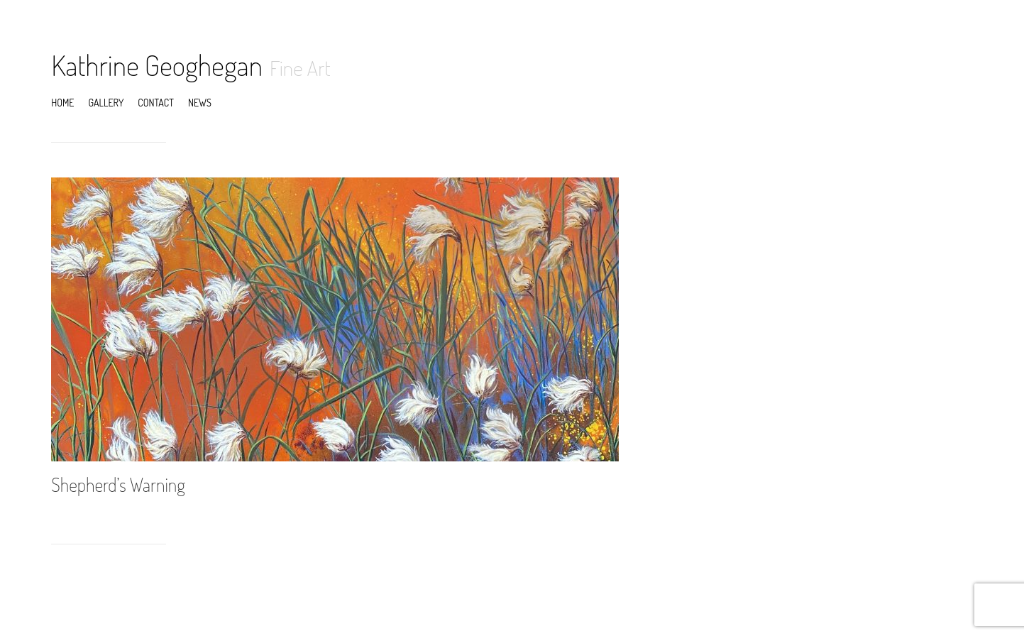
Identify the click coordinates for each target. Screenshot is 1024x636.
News (199, 103)
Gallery (105, 103)
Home (62, 103)
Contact (156, 103)
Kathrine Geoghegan (157, 65)
